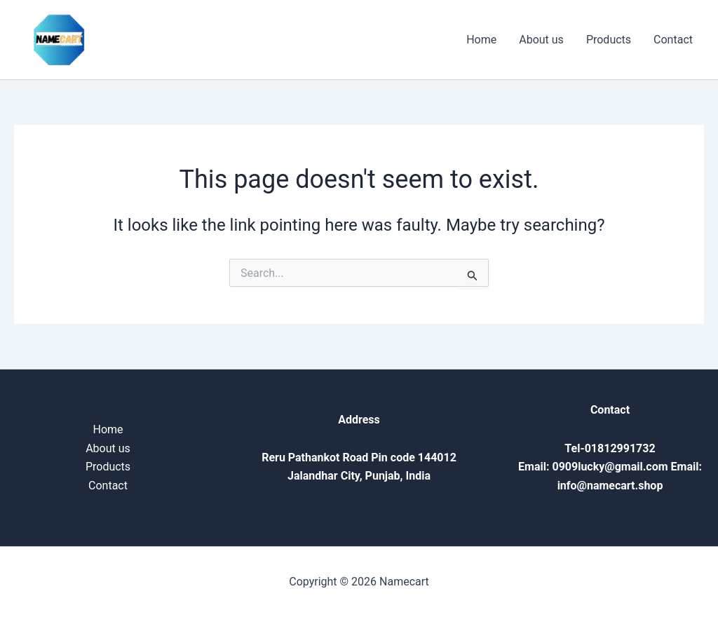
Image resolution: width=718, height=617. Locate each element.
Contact (673, 39)
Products (608, 39)
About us (541, 39)
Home (481, 39)
